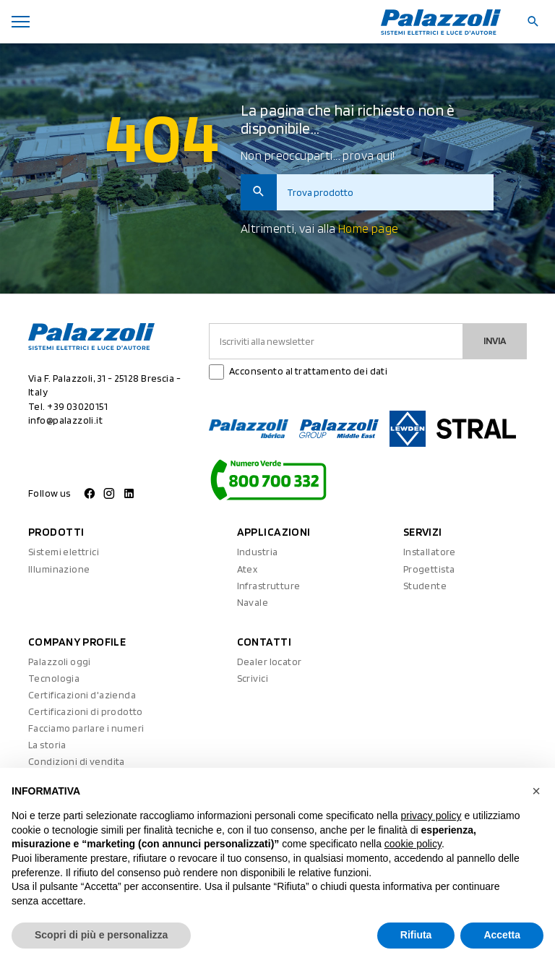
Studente (425, 585)
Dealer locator (269, 661)
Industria (257, 551)
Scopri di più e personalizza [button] (101, 935)
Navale (253, 602)
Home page (368, 228)
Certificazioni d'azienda (82, 695)
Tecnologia (53, 678)
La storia (47, 744)
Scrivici (252, 678)
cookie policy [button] (413, 843)
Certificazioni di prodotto (85, 711)
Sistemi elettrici (63, 551)
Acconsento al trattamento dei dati (308, 371)
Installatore (429, 551)
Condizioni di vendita (76, 761)
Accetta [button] (501, 935)
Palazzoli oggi (59, 661)
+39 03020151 (77, 406)
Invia (495, 340)
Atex (247, 569)
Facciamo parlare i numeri (86, 728)
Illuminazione (59, 569)
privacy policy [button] (431, 815)
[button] (536, 791)
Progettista (429, 569)
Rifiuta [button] (416, 935)
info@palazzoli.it (65, 420)
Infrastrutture (269, 585)
